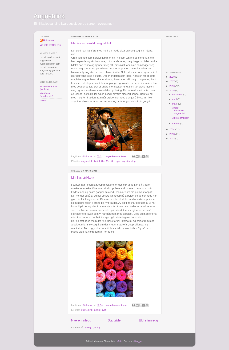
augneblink (87, 161)
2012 (172, 138)
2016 (172, 86)
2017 (172, 81)
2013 (172, 134)
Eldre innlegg (148, 320)
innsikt (97, 310)
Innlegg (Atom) (92, 327)
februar (176, 123)
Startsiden (115, 320)
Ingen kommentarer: (116, 156)
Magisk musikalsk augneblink (91, 43)
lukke (102, 161)
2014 (172, 129)
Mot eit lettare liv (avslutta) (48, 87)
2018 (172, 76)
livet (96, 161)
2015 (172, 90)
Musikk (109, 161)
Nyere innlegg (81, 320)
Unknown (48, 40)
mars (175, 103)
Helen (43, 100)
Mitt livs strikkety (82, 177)
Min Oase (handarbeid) (46, 94)
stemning (131, 161)
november (177, 94)
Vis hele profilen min (50, 45)
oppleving (120, 161)
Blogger (138, 341)
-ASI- (119, 341)
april (174, 99)
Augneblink (49, 16)
